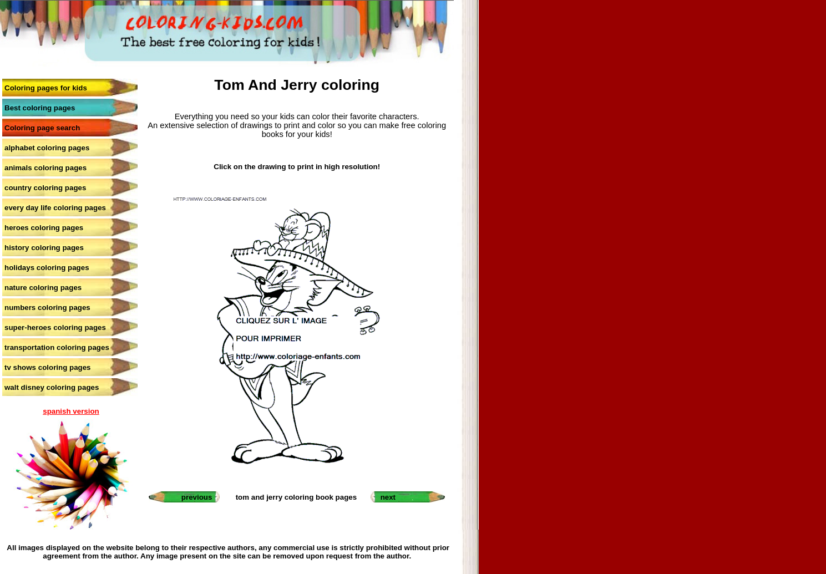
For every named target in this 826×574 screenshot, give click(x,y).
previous (196, 497)
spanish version (71, 411)
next (388, 497)
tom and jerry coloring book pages (296, 497)
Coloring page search (42, 128)
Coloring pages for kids (45, 88)
